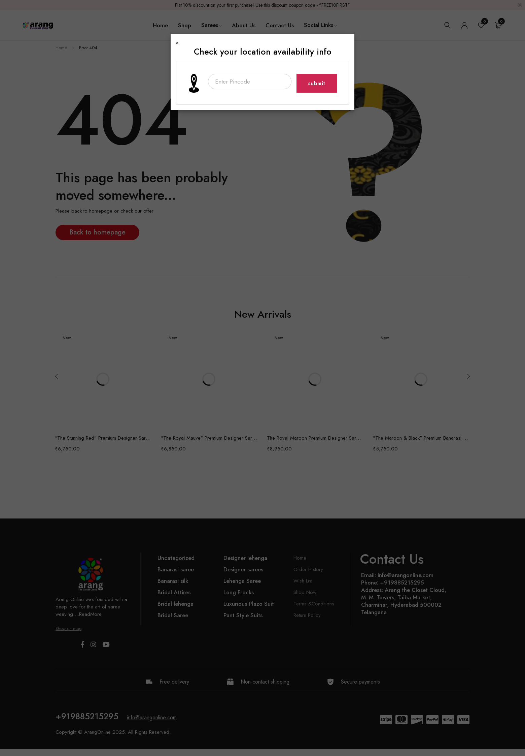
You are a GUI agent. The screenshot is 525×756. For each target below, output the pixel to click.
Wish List (302, 581)
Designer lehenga (245, 558)
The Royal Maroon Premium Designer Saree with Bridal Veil (315, 438)
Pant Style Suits (242, 615)
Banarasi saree (176, 569)
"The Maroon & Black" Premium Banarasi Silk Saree (421, 438)
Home (61, 47)
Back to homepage (97, 232)
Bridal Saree (173, 615)
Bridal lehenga (176, 604)
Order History (308, 569)
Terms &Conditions (313, 603)
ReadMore (90, 614)
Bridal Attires (174, 592)
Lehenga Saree (242, 581)
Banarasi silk (173, 581)
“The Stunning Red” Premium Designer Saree (103, 438)
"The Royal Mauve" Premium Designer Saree (209, 438)
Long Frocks (238, 592)
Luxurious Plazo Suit (248, 604)
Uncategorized (176, 558)
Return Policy (307, 615)
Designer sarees (243, 569)
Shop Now (304, 592)
